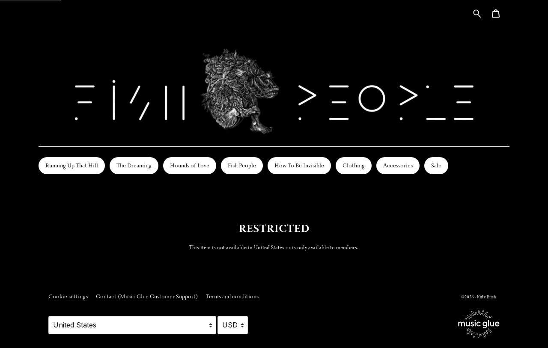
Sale (436, 165)
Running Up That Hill (71, 165)
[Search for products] (477, 13)
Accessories (398, 165)
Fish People (242, 165)
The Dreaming (134, 165)
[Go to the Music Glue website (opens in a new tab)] (479, 324)
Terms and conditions (232, 296)
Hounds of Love (189, 165)
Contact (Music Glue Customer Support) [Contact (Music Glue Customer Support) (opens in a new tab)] (147, 296)
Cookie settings (68, 296)
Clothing (353, 165)
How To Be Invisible (299, 165)
